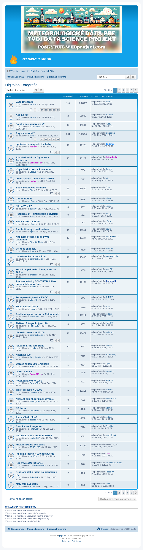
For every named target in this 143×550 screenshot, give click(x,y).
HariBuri (33, 456)
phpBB (62, 536)
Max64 (108, 101)
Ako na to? (22, 115)
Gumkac (33, 392)
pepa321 (109, 269)
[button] (136, 90)
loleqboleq (110, 133)
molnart (33, 147)
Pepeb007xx (36, 374)
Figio (32, 366)
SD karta (21, 408)
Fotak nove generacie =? (30, 124)
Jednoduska (36, 163)
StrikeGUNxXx (36, 242)
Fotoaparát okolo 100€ (29, 380)
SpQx (32, 232)
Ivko (107, 178)
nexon (32, 309)
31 (58, 110)
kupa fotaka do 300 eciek (30, 444)
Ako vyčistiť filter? (26, 417)
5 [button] (131, 90)
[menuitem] (17, 71)
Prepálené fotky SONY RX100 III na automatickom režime (36, 283)
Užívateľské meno (38, 465)
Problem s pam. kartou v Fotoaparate (37, 314)
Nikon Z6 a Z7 (24, 206)
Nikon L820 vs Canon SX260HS (34, 435)
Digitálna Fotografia (21, 85)
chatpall (33, 275)
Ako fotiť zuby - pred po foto (32, 229)
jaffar (32, 136)
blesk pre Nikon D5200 (29, 389)
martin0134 (35, 438)
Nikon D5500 (23, 354)
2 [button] (119, 90)
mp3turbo (109, 332)
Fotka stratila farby (27, 306)
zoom (32, 486)
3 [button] (123, 90)
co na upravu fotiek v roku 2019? (35, 178)
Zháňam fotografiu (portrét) (32, 323)
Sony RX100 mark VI (28, 221)
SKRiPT (33, 300)
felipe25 (109, 380)
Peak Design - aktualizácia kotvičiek (37, 213)
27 (42, 110)
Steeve (33, 172)
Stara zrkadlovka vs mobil (31, 187)
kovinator (109, 371)
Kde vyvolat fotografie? (29, 462)
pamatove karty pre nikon (31, 256)
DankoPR (34, 383)
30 (54, 110)
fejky (32, 251)
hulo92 (108, 408)
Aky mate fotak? (25, 133)
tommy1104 (35, 401)
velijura (33, 104)
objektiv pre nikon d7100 (30, 332)
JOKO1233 (35, 447)
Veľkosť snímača (26, 248)
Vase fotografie (25, 101)
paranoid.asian (36, 259)
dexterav (109, 144)
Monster (109, 248)
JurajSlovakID (36, 126)
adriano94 (34, 317)
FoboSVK (34, 326)
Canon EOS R (24, 198)
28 (46, 110)
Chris (107, 187)
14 (58, 139)
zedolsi (33, 287)
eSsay (108, 124)
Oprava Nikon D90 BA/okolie (32, 364)
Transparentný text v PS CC (32, 297)
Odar (107, 453)
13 (54, 139)
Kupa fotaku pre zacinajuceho (33, 169)
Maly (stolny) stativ (27, 484)
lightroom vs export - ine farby (33, 144)
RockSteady (35, 357)
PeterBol (109, 115)
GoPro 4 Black (24, 371)
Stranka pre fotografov (29, 426)
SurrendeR (110, 281)
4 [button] (127, 90)
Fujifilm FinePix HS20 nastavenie (35, 453)
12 (50, 139)
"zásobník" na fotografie (30, 345)
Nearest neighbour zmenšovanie (35, 399)
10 (42, 139)
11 (46, 139)
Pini (31, 190)
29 (50, 110)
